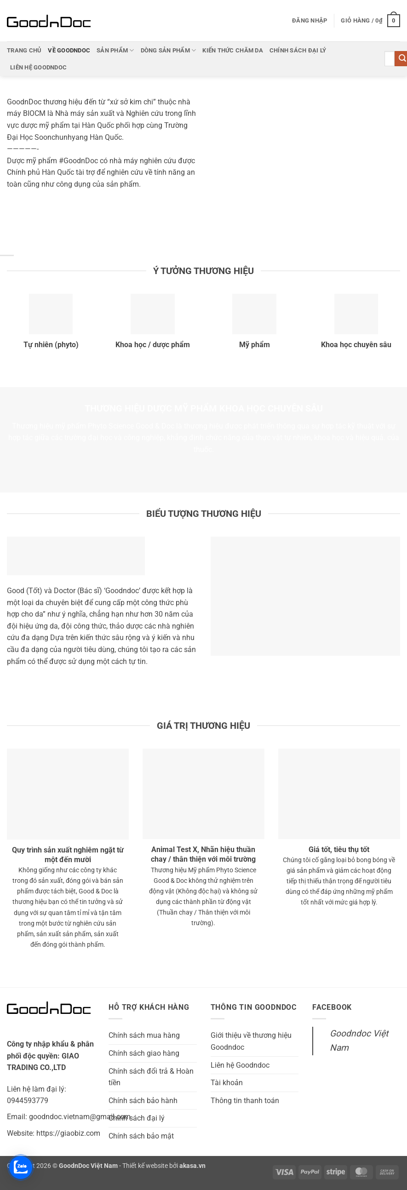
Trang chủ (24, 50)
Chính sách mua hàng (144, 1035)
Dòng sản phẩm (168, 50)
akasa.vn (192, 1166)
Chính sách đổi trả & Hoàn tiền (151, 1077)
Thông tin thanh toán (245, 1100)
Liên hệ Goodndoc (38, 67)
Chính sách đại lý (297, 50)
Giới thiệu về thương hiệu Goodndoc (251, 1041)
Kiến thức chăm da (232, 50)
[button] (309, 20)
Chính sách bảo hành (143, 1100)
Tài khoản (227, 1082)
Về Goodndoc (69, 50)
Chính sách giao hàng (144, 1053)
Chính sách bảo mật (141, 1136)
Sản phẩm (115, 50)
